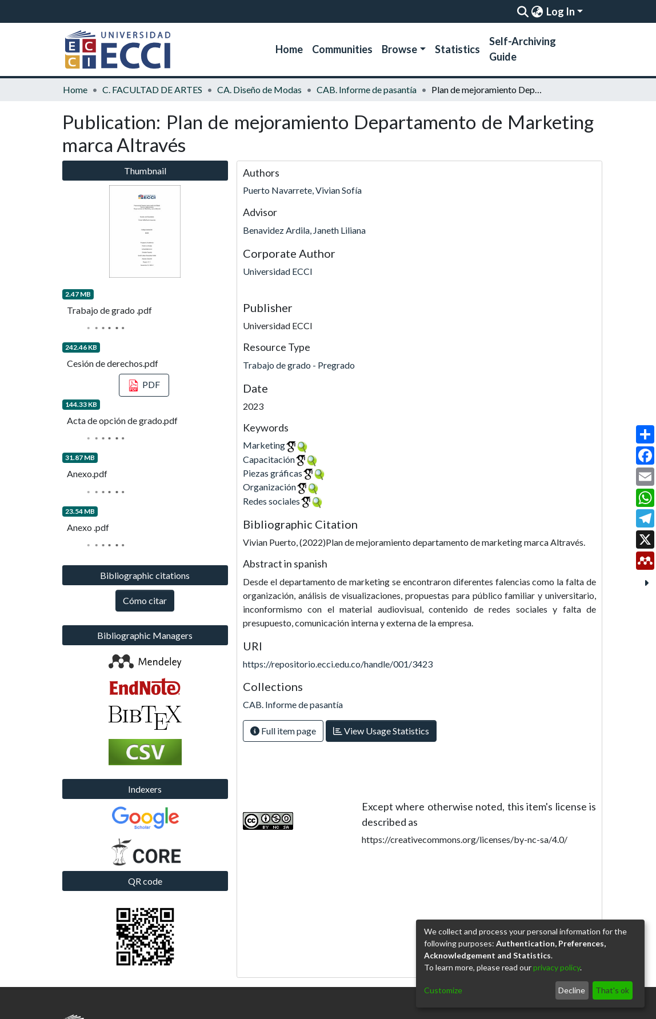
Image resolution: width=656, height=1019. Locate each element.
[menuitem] (537, 11)
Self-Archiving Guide (522, 49)
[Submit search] (522, 11)
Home (289, 49)
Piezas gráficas (272, 472)
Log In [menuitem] (560, 11)
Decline (571, 990)
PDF (144, 385)
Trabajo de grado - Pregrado (299, 364)
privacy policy (556, 967)
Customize (443, 990)
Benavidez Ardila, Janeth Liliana (304, 230)
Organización (269, 486)
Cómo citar (145, 600)
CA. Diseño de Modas (259, 89)
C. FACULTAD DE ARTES (152, 89)
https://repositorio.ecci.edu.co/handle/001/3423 (338, 663)
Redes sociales (271, 500)
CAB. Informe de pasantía (367, 89)
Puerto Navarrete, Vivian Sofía (302, 190)
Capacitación (269, 459)
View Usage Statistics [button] (381, 730)
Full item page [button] (283, 730)
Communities (342, 49)
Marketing (264, 444)
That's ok (612, 990)
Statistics (457, 49)
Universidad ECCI (278, 271)
